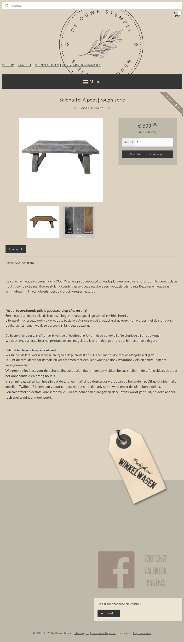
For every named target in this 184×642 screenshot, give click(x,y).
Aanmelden (108, 613)
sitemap (79, 633)
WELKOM (8, 65)
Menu (92, 81)
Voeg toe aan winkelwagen (147, 154)
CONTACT (24, 65)
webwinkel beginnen (104, 633)
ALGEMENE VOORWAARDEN (81, 65)
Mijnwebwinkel (142, 633)
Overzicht (15, 249)
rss (87, 633)
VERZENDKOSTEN (47, 65)
